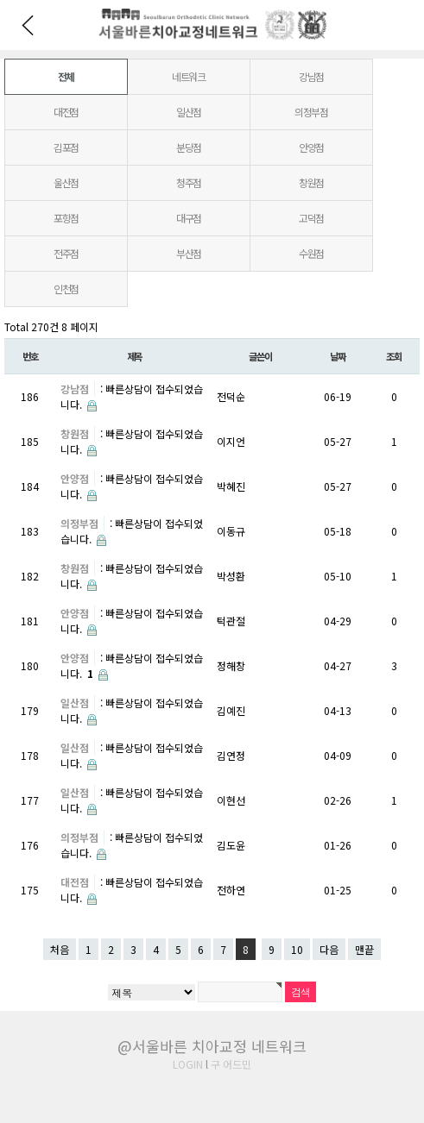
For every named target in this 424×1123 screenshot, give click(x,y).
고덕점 (311, 217)
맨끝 (364, 949)
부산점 (188, 253)
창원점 (311, 182)
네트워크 (189, 76)
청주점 (188, 182)
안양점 (311, 147)
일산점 (188, 111)
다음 (329, 949)
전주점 (66, 253)
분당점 (188, 147)
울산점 (66, 182)
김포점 (66, 147)
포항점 (66, 217)
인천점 (66, 288)
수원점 (311, 253)
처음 (59, 949)
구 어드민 (231, 1064)
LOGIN (188, 1064)
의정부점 (311, 111)
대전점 (66, 111)
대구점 (188, 217)
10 (297, 949)
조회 (394, 356)
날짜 (337, 356)
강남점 (311, 76)
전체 (66, 76)
